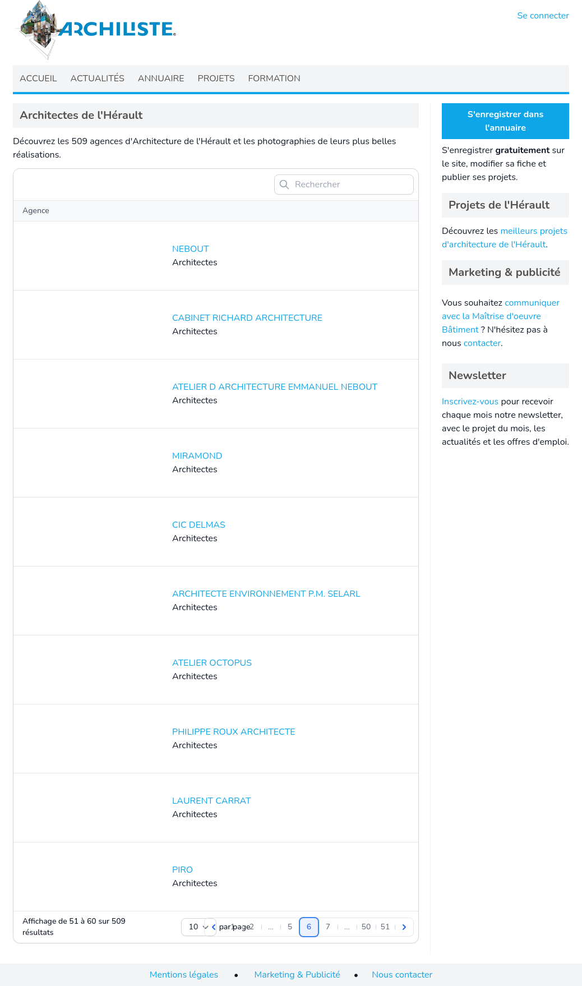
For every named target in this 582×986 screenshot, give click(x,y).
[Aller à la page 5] (290, 927)
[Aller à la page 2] (252, 927)
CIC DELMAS (198, 525)
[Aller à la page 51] (385, 927)
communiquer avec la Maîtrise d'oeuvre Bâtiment (501, 316)
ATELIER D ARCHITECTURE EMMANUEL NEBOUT (274, 387)
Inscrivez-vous (470, 401)
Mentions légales (184, 975)
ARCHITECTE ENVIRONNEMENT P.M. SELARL (266, 594)
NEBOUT (190, 249)
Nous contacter (402, 975)
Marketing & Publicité (297, 975)
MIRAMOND (197, 456)
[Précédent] (214, 927)
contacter (482, 343)
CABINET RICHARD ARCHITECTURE (247, 318)
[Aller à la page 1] (233, 927)
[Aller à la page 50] (366, 927)
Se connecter (544, 16)
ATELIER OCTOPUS (212, 663)
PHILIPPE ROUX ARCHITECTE (233, 732)
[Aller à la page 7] (328, 927)
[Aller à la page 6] (309, 927)
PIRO (182, 870)
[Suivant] (404, 927)
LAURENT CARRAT (211, 801)
